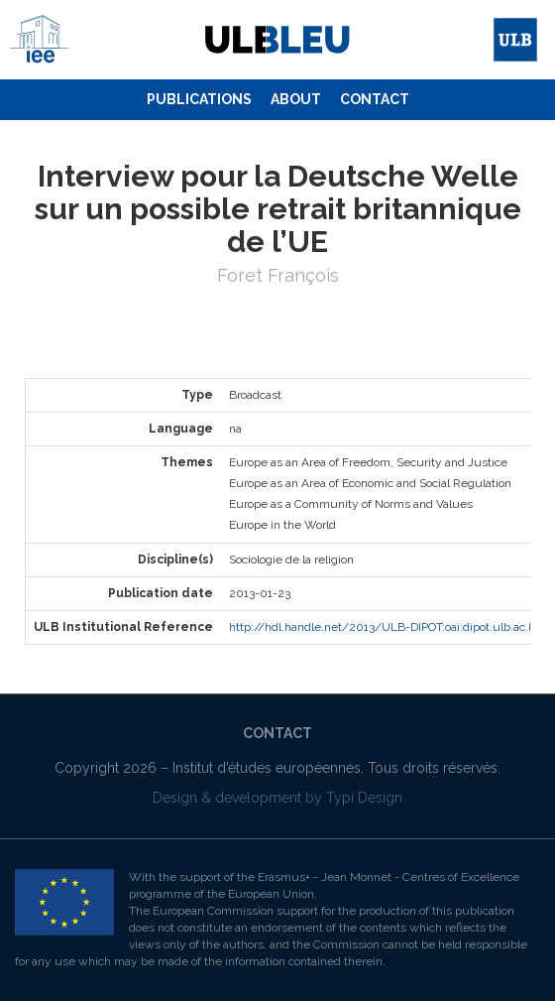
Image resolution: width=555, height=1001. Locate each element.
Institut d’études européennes (266, 768)
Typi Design (364, 798)
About (296, 99)
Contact (374, 99)
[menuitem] (199, 100)
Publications (199, 99)
